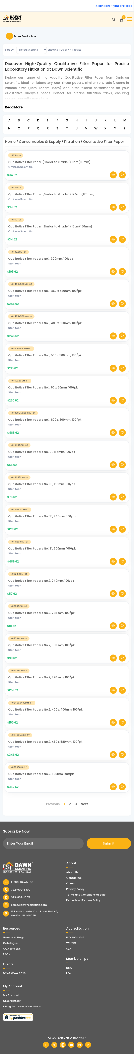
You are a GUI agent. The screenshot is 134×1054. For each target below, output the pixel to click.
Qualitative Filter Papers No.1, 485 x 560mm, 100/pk (45, 323)
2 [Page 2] (70, 804)
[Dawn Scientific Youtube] (71, 1045)
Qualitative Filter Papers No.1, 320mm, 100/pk (40, 259)
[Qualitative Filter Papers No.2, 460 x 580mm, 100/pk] (67, 734)
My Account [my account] (11, 995)
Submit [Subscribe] (109, 843)
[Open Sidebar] (129, 19)
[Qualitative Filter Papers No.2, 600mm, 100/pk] (67, 767)
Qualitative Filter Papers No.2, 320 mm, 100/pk (41, 677)
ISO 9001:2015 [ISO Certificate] (75, 937)
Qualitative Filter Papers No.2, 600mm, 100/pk (41, 774)
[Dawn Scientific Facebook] (46, 1045)
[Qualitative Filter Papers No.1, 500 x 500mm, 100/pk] (67, 348)
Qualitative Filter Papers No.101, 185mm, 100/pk (41, 452)
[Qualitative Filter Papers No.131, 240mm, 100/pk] (67, 509)
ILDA (69, 968)
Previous (53, 804)
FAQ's (6, 954)
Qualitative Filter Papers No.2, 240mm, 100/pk (41, 581)
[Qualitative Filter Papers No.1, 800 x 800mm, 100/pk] (67, 412)
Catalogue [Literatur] (10, 943)
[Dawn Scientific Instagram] (63, 1045)
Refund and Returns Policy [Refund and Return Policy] (83, 900)
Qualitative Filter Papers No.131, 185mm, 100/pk (41, 484)
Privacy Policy (75, 889)
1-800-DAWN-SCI (18, 882)
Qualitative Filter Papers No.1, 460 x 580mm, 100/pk (45, 291)
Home (10, 141)
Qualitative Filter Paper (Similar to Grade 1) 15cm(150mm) (50, 226)
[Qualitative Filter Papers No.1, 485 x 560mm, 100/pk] (67, 316)
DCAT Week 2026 (14, 973)
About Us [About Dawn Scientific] (72, 872)
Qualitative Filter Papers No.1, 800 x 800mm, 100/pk (44, 420)
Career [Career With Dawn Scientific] (70, 883)
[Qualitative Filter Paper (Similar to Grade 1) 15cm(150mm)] (67, 219)
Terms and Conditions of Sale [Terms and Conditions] (86, 895)
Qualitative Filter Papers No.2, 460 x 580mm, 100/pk (45, 742)
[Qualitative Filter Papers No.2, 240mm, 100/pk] (67, 573)
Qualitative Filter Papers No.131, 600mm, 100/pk (42, 549)
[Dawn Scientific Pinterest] (80, 1045)
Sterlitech (14, 263)
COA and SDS (12, 949)
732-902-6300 (16, 890)
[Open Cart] (122, 19)
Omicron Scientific (20, 167)
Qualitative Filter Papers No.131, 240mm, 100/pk (42, 516)
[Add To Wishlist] (122, 174)
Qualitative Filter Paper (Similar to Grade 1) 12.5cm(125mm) (51, 194)
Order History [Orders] (12, 1001)
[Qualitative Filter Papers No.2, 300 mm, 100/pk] (67, 638)
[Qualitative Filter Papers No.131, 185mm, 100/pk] (67, 477)
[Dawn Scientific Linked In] (88, 1045)
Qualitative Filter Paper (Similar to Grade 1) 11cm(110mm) (49, 162)
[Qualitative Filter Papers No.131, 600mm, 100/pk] (67, 541)
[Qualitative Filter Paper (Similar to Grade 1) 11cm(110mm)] (67, 155)
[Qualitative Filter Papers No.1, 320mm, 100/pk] (67, 251)
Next (84, 804)
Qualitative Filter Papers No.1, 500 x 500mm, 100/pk (44, 355)
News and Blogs (13, 937)
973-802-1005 (16, 897)
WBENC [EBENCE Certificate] (71, 943)
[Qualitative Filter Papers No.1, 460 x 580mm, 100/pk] (67, 283)
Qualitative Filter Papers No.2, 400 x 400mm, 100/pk (45, 710)
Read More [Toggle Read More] (13, 107)
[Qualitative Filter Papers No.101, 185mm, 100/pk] (67, 444)
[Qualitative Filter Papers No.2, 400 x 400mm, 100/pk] (67, 702)
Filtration (72, 141)
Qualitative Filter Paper (103, 141)
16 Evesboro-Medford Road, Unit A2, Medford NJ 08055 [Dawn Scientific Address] (30, 913)
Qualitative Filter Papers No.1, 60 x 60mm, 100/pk (43, 387)
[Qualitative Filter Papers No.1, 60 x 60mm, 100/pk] (67, 380)
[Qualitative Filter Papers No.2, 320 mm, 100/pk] (67, 670)
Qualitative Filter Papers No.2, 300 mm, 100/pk (41, 645)
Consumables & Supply (40, 141)
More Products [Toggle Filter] (21, 36)
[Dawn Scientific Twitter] (54, 1045)
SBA (68, 949)
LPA (68, 973)
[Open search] (113, 19)
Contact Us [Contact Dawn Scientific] (73, 878)
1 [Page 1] (64, 804)
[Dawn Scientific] (12, 21)
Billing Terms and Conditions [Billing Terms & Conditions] (22, 1006)
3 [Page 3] (76, 804)
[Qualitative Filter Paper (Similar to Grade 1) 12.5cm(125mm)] (67, 187)
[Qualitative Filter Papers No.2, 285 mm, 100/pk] (67, 606)
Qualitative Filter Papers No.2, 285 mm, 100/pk (41, 613)
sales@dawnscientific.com (25, 905)
